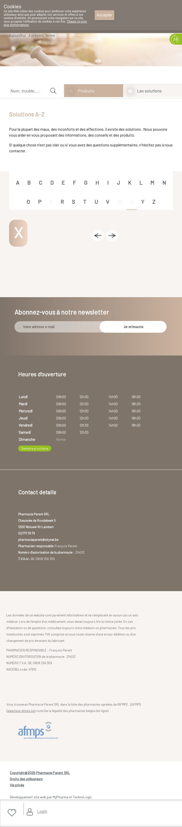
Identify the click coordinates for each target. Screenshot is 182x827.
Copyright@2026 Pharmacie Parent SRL (40, 773)
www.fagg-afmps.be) (21, 711)
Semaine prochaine (34, 448)
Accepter (104, 15)
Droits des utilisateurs (26, 779)
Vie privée (17, 785)
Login (42, 811)
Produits (86, 90)
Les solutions (149, 90)
